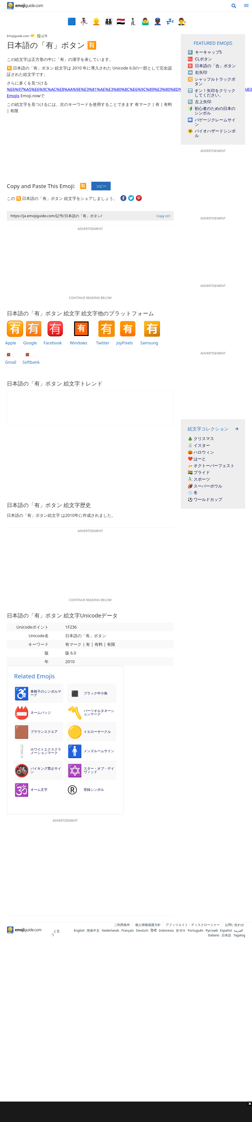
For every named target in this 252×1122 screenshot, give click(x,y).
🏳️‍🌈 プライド (199, 472)
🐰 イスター (199, 445)
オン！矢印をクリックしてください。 (211, 92)
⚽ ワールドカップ (205, 499)
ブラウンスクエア (44, 731)
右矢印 (197, 72)
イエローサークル (97, 731)
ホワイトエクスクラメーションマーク (45, 751)
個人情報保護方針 (148, 925)
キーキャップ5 (205, 52)
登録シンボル (94, 789)
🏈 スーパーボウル (205, 486)
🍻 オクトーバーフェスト (211, 465)
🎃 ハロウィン (201, 452)
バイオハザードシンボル (212, 133)
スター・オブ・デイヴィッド (99, 770)
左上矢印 (199, 102)
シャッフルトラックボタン (211, 81)
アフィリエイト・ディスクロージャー (193, 925)
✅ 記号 (42, 36)
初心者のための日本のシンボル (211, 110)
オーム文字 (38, 789)
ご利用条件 (122, 925)
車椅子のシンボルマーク (45, 693)
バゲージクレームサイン (212, 122)
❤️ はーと (197, 459)
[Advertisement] (126, 1112)
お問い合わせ (234, 925)
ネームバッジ (40, 712)
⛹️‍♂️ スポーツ (199, 479)
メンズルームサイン (99, 751)
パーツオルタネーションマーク (99, 712)
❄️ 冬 (193, 492)
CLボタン (200, 59)
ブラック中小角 (95, 693)
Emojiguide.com (18, 36)
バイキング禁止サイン (45, 770)
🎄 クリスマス (201, 438)
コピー (101, 186)
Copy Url (163, 216)
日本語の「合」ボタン (212, 66)
